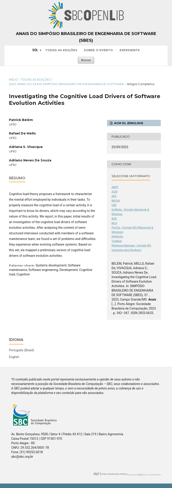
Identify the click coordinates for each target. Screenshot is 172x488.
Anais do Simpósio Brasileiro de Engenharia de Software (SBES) (86, 37)
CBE (114, 205)
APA (114, 196)
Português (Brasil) (21, 350)
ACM (114, 191)
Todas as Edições (61, 50)
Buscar (86, 60)
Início (13, 79)
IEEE (114, 218)
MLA (114, 223)
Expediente (130, 50)
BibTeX (116, 200)
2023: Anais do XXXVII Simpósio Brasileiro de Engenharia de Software (66, 84)
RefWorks (117, 236)
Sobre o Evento (98, 50)
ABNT (115, 187)
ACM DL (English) (128, 123)
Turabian (117, 241)
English (14, 357)
